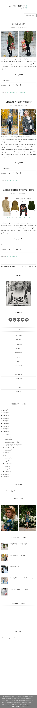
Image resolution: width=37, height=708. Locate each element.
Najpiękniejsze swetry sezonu (18, 189)
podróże (19, 361)
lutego (6, 469)
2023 (4, 413)
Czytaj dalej (18, 74)
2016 (4, 431)
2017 (4, 429)
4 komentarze (5, 245)
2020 (4, 421)
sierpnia (7, 453)
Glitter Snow (14, 566)
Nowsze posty (8, 267)
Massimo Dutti (11, 218)
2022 (4, 415)
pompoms (18, 365)
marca (6, 466)
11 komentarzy (5, 168)
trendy (14, 256)
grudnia (7, 434)
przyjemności (18, 378)
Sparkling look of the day (19, 555)
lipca (6, 455)
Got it (24, 707)
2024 (4, 410)
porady (18, 370)
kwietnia (7, 463)
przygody (18, 374)
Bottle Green (18, 23)
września (7, 450)
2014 (4, 477)
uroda (18, 396)
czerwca (7, 458)
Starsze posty (28, 267)
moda (15, 92)
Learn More (16, 707)
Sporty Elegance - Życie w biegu (22, 578)
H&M (19, 218)
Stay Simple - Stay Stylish (19, 544)
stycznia (7, 471)
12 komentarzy (5, 81)
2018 (4, 426)
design (18, 340)
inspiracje (18, 353)
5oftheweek (18, 335)
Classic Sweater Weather (18, 101)
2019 (4, 424)
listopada (7, 437)
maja (6, 461)
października (8, 447)
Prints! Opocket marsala (19, 589)
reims (18, 383)
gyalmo (9, 92)
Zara (25, 218)
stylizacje (21, 92)
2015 (4, 474)
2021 (4, 418)
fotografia (18, 344)
